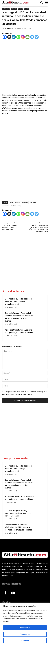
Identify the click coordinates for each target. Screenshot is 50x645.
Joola (11, 202)
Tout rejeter (25, 640)
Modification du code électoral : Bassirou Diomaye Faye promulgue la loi (18, 301)
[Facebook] (5, 37)
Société (20, 9)
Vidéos (26, 9)
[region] (25, 624)
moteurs (17, 202)
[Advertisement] (25, 66)
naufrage (25, 202)
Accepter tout (25, 628)
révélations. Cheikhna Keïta (11, 206)
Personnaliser (25, 634)
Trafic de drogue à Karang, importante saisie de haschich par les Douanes (18, 513)
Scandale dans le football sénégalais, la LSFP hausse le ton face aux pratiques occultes (18, 527)
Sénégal (14, 9)
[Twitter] (37, 37)
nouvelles (33, 202)
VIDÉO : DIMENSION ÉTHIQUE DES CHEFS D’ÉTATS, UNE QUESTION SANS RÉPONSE (38, 228)
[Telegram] (32, 37)
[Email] (27, 37)
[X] (9, 37)
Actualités (6, 9)
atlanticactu (9, 28)
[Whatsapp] (18, 37)
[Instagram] (23, 37)
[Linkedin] (14, 37)
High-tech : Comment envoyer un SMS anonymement (10, 227)
